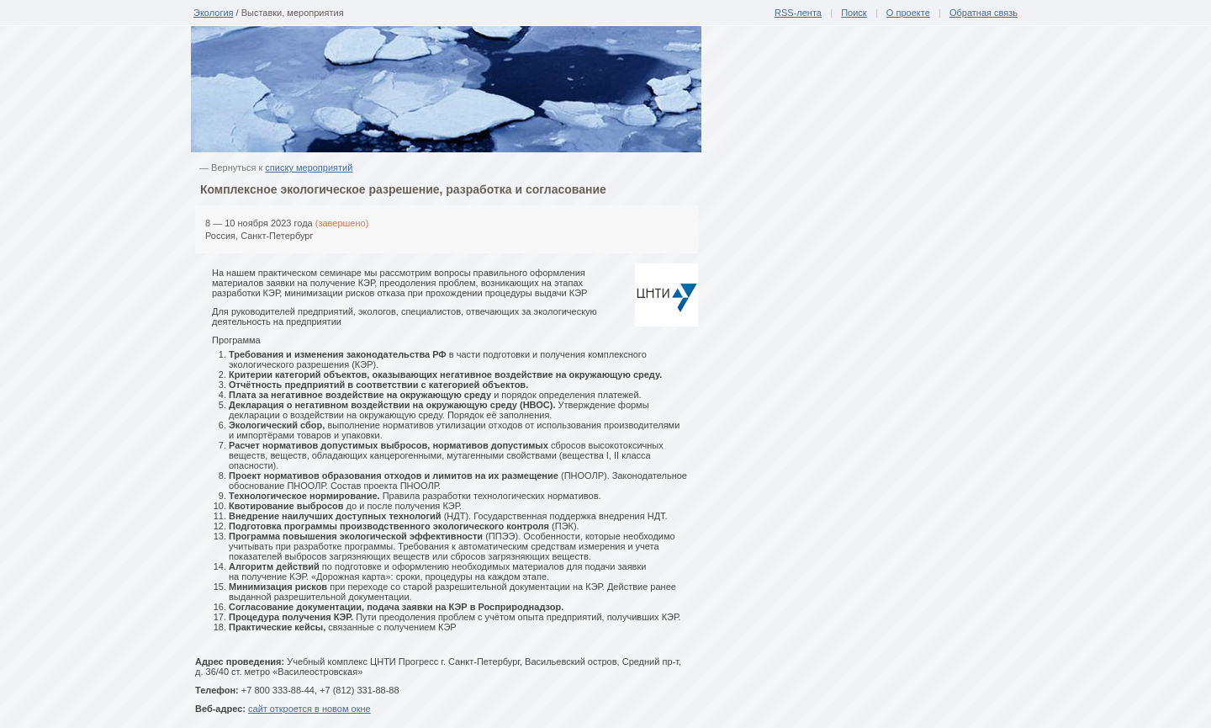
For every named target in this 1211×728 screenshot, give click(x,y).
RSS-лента (798, 13)
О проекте (908, 13)
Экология (213, 13)
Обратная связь (983, 13)
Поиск (853, 13)
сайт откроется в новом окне (309, 709)
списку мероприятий (308, 167)
